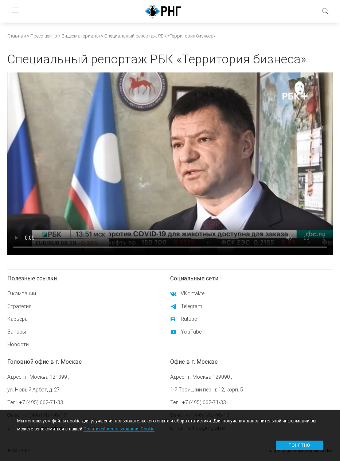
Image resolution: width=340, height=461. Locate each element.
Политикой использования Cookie (119, 429)
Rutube (189, 319)
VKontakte (192, 293)
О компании (21, 293)
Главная (16, 36)
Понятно (299, 445)
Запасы (16, 331)
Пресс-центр (43, 36)
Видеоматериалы (81, 36)
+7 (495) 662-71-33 (41, 402)
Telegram (191, 306)
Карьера (17, 319)
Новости (18, 344)
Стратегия (19, 306)
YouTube (191, 331)
